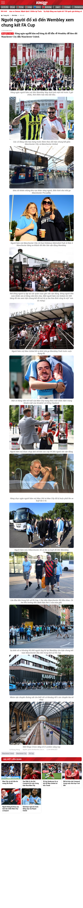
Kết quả (12, 7)
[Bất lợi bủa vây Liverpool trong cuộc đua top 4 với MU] (72, 775)
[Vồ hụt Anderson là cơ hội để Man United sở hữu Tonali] (51, 775)
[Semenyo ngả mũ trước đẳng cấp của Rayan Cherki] (31, 800)
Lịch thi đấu (4, 7)
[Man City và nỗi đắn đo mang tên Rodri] (11, 775)
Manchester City (21, 753)
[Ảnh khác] (14, 15)
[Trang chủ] (5, 15)
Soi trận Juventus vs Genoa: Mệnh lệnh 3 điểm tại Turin (25, 11)
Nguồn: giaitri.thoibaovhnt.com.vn (33, 749)
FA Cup (31, 753)
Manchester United (8, 753)
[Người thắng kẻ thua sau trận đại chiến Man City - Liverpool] (11, 800)
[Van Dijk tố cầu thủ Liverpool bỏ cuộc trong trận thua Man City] (31, 775)
